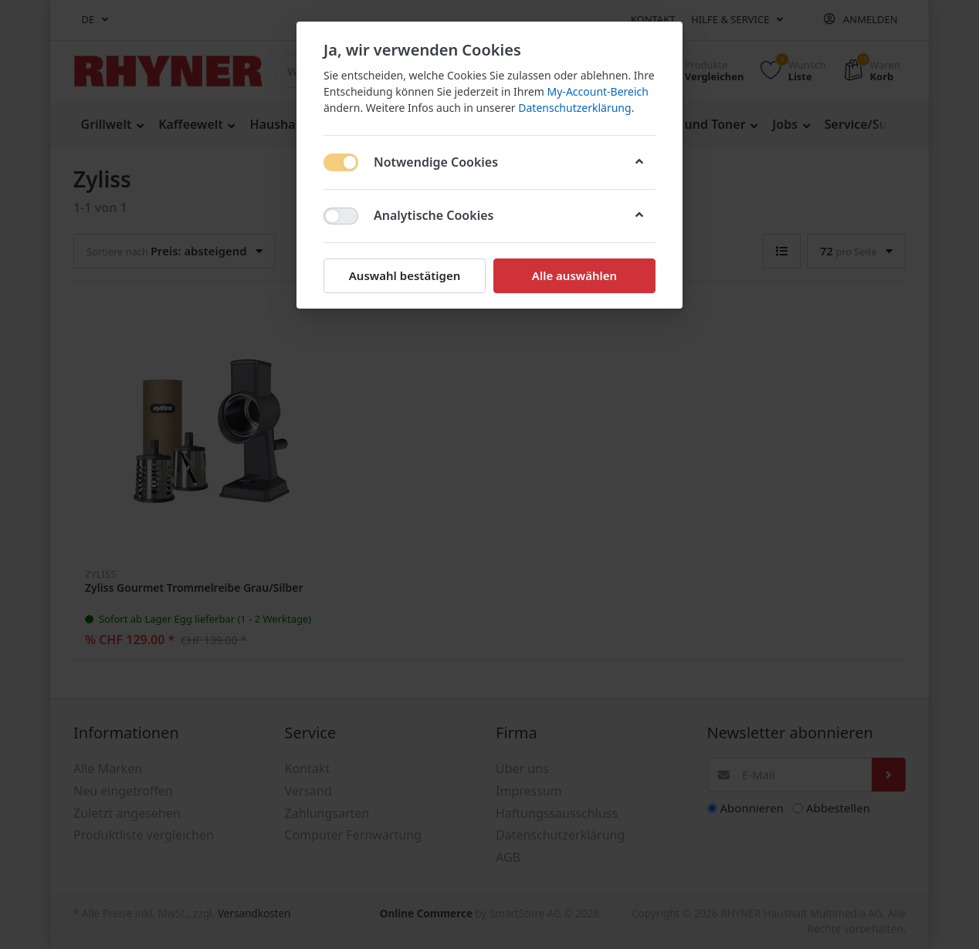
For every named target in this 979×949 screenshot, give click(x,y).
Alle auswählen (574, 275)
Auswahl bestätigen (404, 275)
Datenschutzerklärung (574, 107)
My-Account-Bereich (598, 91)
